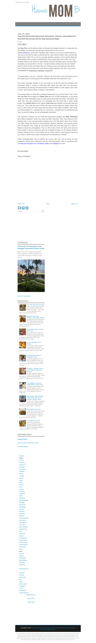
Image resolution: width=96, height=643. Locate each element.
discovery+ (27, 52)
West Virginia (23, 560)
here (65, 639)
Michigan (22, 502)
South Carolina (23, 542)
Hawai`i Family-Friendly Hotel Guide (28, 443)
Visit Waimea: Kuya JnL (34, 409)
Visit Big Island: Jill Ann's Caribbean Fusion (34, 356)
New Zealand (23, 584)
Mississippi (22, 507)
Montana (21, 511)
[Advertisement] (23, 227)
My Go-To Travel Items (24, 296)
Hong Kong (22, 577)
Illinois (21, 482)
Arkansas (22, 462)
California (22, 465)
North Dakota (23, 529)
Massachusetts (23, 500)
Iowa (20, 487)
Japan (21, 581)
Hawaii (21, 478)
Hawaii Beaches (31, 595)
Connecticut (22, 469)
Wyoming (22, 564)
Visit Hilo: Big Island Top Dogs (35, 304)
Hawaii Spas (31, 602)
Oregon (21, 536)
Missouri (21, 509)
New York (22, 525)
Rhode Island (23, 540)
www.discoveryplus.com (28, 143)
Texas (21, 549)
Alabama (21, 456)
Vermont (21, 553)
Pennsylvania (23, 538)
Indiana (21, 484)
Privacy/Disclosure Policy (48, 629)
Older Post (74, 204)
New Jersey (22, 520)
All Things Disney (23, 446)
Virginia (21, 556)
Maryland (22, 498)
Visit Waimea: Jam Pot (33, 420)
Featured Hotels (23, 439)
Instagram (55, 143)
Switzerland (22, 590)
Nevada (21, 516)
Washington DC (23, 568)
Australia (21, 573)
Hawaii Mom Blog (36, 628)
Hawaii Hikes (31, 598)
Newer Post (21, 204)
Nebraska (22, 513)
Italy (20, 579)
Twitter (47, 143)
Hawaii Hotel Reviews (68, 628)
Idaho (21, 480)
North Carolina (23, 527)
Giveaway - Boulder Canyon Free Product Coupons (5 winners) (35, 370)
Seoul (21, 588)
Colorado (22, 467)
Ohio (20, 531)
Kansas (21, 489)
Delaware (22, 471)
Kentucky (22, 491)
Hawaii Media (57, 628)
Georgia (21, 476)
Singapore (22, 586)
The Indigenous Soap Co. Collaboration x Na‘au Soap (35, 383)
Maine (21, 496)
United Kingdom (24, 593)
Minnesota (22, 504)
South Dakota (23, 544)
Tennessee (22, 547)
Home (47, 204)
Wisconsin (22, 562)
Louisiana (22, 493)
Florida (21, 473)
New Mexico (22, 522)
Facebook (40, 143)
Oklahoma (22, 533)
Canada (21, 575)
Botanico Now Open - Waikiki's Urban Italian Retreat (35, 317)
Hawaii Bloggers (47, 628)
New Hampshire (24, 518)
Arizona (21, 460)
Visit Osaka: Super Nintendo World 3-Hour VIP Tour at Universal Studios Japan (35, 397)
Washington (22, 558)
